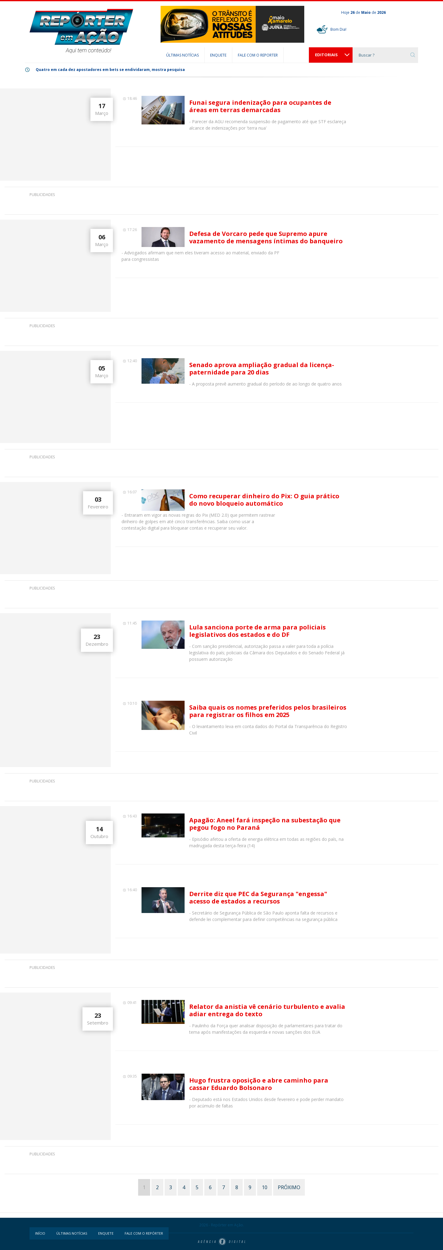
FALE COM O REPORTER (258, 55)
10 (264, 1187)
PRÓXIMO (289, 1187)
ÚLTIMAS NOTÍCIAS (182, 55)
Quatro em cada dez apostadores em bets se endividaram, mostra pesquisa (110, 69)
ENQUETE (218, 55)
